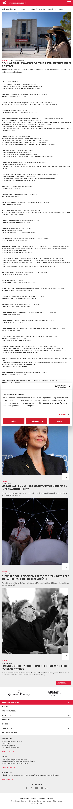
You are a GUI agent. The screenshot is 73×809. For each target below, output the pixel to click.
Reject (13, 421)
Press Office (7, 767)
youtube (36, 789)
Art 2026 (5, 707)
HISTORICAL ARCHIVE (9, 733)
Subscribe (6, 779)
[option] (40, 693)
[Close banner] (69, 386)
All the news (62, 683)
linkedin (46, 789)
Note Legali (24, 798)
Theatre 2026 (7, 728)
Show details (61, 414)
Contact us (6, 751)
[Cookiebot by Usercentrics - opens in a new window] (56, 386)
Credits (50, 798)
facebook (26, 789)
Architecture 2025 (9, 711)
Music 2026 (6, 724)
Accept (59, 421)
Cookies (42, 798)
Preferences (36, 421)
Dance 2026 (6, 720)
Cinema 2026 (6, 715)
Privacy (33, 798)
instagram (41, 789)
